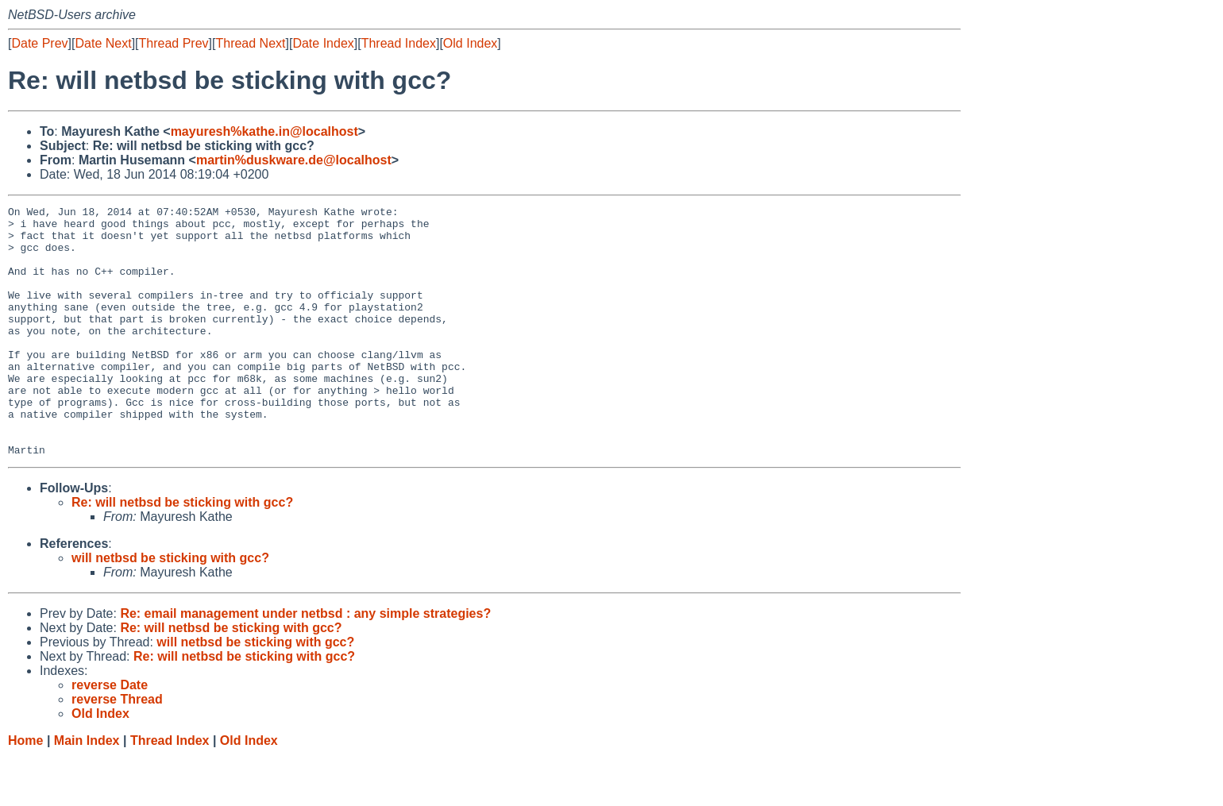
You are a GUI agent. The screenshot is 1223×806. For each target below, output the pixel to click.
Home (25, 790)
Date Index (322, 43)
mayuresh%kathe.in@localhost (264, 131)
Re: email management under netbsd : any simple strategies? (305, 663)
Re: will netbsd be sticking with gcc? (182, 552)
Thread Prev (174, 43)
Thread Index (398, 43)
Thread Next (250, 43)
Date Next (103, 43)
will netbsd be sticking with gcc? (170, 608)
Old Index (470, 43)
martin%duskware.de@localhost (294, 160)
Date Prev (39, 43)
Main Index (87, 790)
